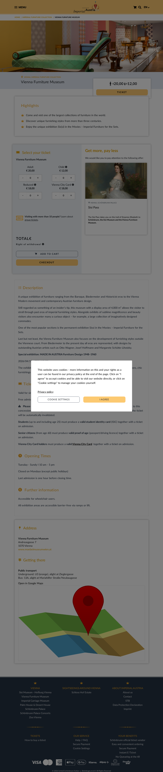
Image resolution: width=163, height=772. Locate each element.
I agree (104, 399)
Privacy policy (45, 392)
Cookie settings (59, 399)
